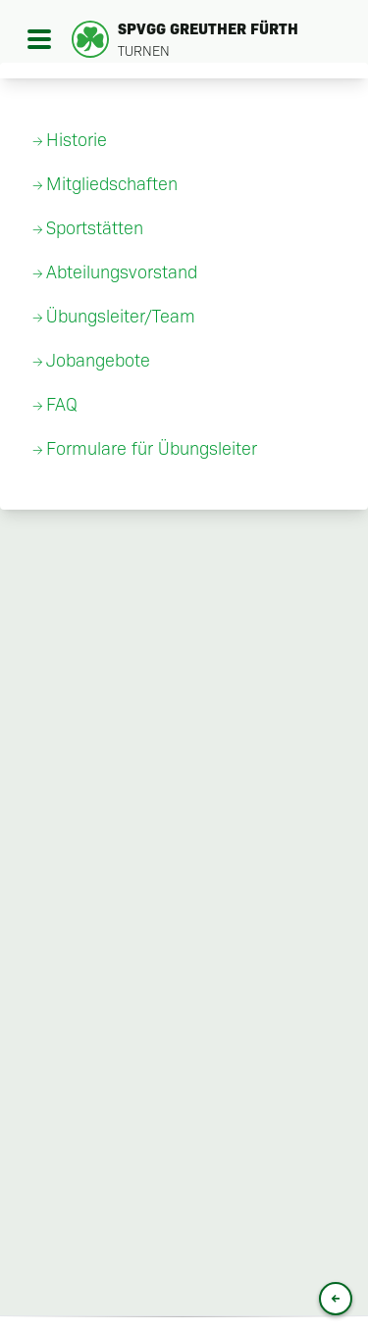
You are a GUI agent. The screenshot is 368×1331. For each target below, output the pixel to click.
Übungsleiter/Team (120, 316)
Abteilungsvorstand (121, 272)
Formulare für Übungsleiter (151, 449)
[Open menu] (39, 39)
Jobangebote (98, 360)
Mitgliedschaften (112, 184)
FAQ (62, 405)
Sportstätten (94, 228)
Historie (76, 140)
